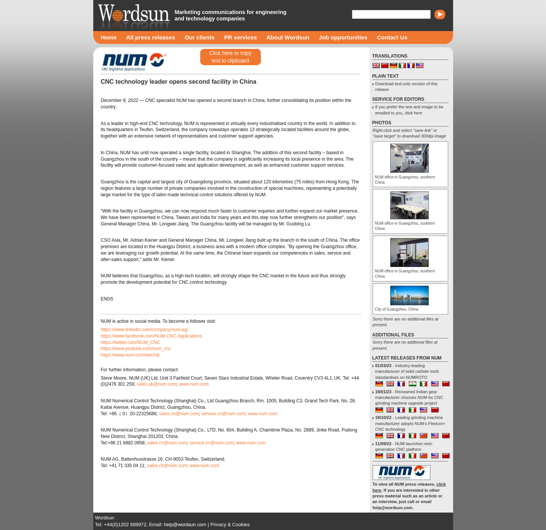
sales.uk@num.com (156, 384)
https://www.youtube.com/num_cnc (136, 348)
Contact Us (392, 37)
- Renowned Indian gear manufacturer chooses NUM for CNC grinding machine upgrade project (409, 397)
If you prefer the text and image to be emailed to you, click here (409, 110)
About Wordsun (287, 37)
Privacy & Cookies (230, 524)
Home (109, 37)
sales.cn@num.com (179, 413)
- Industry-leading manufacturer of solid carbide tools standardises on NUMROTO (407, 371)
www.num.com (194, 384)
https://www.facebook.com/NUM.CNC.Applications (151, 336)
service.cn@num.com (224, 413)
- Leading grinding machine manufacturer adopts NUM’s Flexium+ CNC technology (410, 423)
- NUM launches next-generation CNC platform (404, 446)
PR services (240, 37)
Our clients (200, 37)
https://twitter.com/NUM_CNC (130, 342)
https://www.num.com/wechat (130, 355)
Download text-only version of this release (406, 86)
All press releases (150, 37)
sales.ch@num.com (167, 465)
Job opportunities (343, 37)
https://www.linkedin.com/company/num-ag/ (144, 329)
